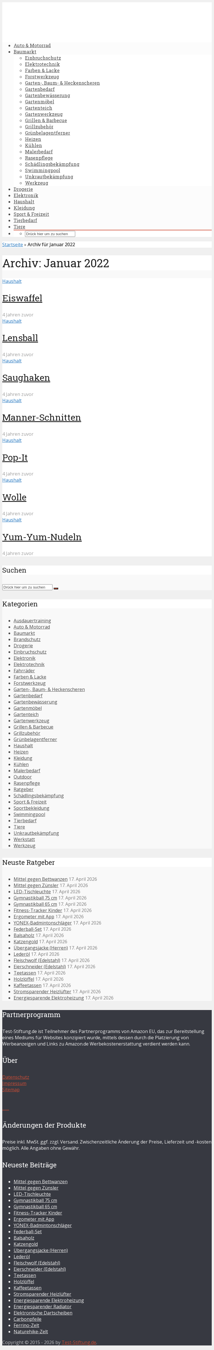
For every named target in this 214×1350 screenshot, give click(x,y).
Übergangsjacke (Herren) (41, 948)
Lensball (20, 337)
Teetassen (25, 973)
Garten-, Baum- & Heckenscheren (62, 83)
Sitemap (11, 1089)
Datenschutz (15, 1077)
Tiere (19, 226)
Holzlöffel (24, 979)
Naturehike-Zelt (31, 1331)
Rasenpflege (39, 158)
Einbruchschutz (43, 58)
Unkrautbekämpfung (49, 177)
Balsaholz (24, 935)
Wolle (14, 497)
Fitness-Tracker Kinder (38, 910)
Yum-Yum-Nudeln (42, 537)
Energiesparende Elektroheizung (49, 998)
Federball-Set (28, 929)
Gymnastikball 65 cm (35, 904)
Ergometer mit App (34, 916)
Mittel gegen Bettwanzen (41, 879)
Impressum (14, 1083)
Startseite (12, 244)
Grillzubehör (39, 127)
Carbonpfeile (27, 1319)
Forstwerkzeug (42, 77)
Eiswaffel (22, 298)
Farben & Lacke (42, 70)
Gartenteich (38, 108)
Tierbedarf (25, 220)
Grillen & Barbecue (46, 120)
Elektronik (26, 195)
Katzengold (26, 941)
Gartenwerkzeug (44, 114)
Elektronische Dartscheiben (43, 1313)
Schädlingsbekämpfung (52, 164)
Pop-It (15, 457)
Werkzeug (36, 183)
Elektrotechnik (42, 64)
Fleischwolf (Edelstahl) (37, 960)
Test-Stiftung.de (79, 1342)
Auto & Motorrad (32, 45)
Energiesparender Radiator (43, 1306)
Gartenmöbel (39, 102)
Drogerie (23, 189)
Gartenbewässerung (47, 95)
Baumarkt (25, 52)
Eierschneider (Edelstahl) (40, 966)
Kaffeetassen (27, 985)
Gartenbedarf (40, 89)
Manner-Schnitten (41, 417)
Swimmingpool (42, 170)
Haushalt (24, 202)
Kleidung (24, 208)
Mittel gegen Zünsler (36, 885)
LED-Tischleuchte (32, 891)
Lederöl (22, 954)
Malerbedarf (39, 152)
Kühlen (33, 145)
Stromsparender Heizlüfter (42, 991)
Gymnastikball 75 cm (35, 898)
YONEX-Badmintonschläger (43, 923)
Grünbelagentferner (47, 133)
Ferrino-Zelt (26, 1325)
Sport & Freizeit (31, 214)
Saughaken (26, 377)
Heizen (33, 139)
